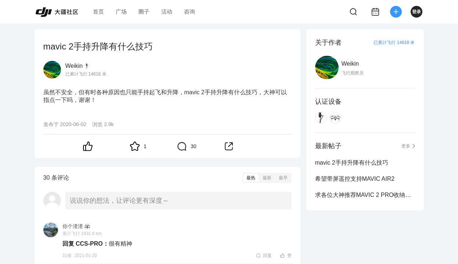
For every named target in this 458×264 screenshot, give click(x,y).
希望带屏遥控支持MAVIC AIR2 (355, 179)
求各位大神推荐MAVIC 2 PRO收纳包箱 (365, 195)
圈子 (143, 11)
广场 (121, 11)
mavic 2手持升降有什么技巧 (351, 163)
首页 (98, 11)
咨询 (189, 11)
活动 (166, 11)
